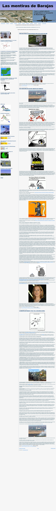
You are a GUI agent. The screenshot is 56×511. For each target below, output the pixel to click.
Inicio (38, 448)
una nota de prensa (30, 384)
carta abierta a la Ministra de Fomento (30, 332)
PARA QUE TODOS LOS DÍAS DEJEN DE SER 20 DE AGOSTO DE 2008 (33, 33)
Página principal (3, 23)
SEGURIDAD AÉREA (34, 446)
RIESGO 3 (15, 23)
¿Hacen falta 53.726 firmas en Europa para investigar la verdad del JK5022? (44, 192)
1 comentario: (31, 445)
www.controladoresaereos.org (23, 283)
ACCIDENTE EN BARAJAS (24, 446)
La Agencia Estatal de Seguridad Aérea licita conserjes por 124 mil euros (40, 283)
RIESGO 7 (31, 23)
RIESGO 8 (35, 23)
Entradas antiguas (53, 448)
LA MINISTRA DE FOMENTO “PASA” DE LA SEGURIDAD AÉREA (32, 310)
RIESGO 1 (7, 23)
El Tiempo (2, 178)
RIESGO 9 (39, 23)
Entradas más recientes (22, 448)
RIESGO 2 (11, 23)
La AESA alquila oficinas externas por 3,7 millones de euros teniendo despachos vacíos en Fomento (37, 279)
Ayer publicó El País (21, 334)
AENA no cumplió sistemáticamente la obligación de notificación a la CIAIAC (44, 220)
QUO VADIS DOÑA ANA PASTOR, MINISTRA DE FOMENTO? (31, 88)
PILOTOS (30, 446)
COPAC (43, 334)
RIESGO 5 (23, 23)
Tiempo (2, 177)
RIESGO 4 (19, 23)
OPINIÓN (28, 446)
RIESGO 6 (27, 23)
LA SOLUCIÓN (44, 23)
